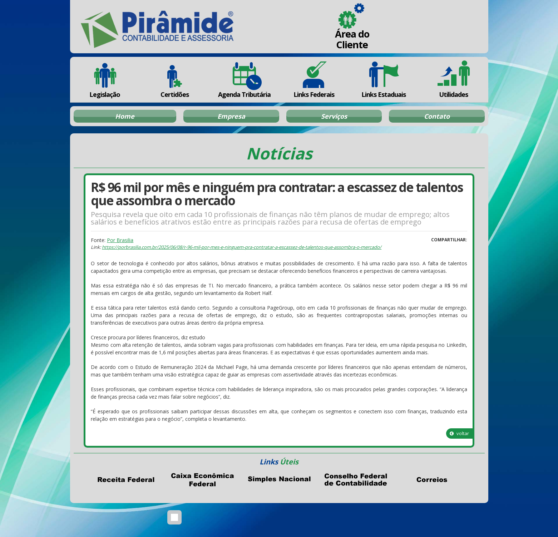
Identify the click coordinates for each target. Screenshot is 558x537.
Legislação (105, 79)
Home (124, 116)
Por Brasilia (120, 240)
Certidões (175, 79)
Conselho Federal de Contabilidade (355, 479)
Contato (437, 116)
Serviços (334, 116)
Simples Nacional (279, 479)
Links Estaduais (383, 79)
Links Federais (314, 79)
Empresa (231, 116)
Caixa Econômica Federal (202, 479)
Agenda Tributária (244, 79)
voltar (459, 433)
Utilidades (453, 79)
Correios (432, 479)
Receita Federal (126, 479)
